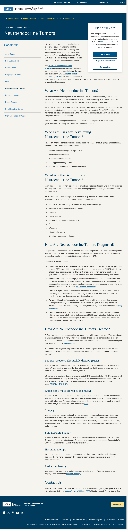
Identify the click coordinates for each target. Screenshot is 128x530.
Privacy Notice (44, 524)
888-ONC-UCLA (71, 491)
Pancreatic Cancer (12, 95)
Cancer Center (13, 18)
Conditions (69, 18)
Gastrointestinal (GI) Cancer (50, 18)
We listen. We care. (100, 524)
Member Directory (78, 520)
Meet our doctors (71, 343)
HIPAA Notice (32, 524)
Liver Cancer (10, 82)
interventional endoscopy (86, 287)
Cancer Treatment (51, 520)
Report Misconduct (73, 524)
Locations (65, 520)
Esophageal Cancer (13, 75)
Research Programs (95, 520)
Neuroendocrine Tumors (15, 88)
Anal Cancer (10, 54)
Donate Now (117, 504)
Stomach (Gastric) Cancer (15, 116)
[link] (4, 512)
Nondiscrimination (58, 524)
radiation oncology (73, 474)
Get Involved (110, 520)
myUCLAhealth (81, 2)
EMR (86, 404)
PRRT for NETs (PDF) (59, 384)
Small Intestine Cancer (14, 109)
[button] (62, 3)
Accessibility (86, 524)
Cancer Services (29, 18)
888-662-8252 (106, 42)
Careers (121, 520)
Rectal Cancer (11, 102)
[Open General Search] (121, 2)
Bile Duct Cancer (12, 61)
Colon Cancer (10, 68)
